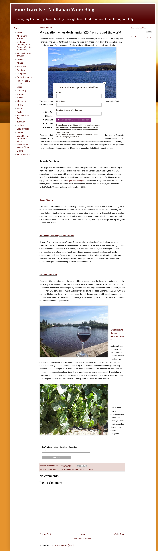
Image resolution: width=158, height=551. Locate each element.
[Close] (104, 83)
